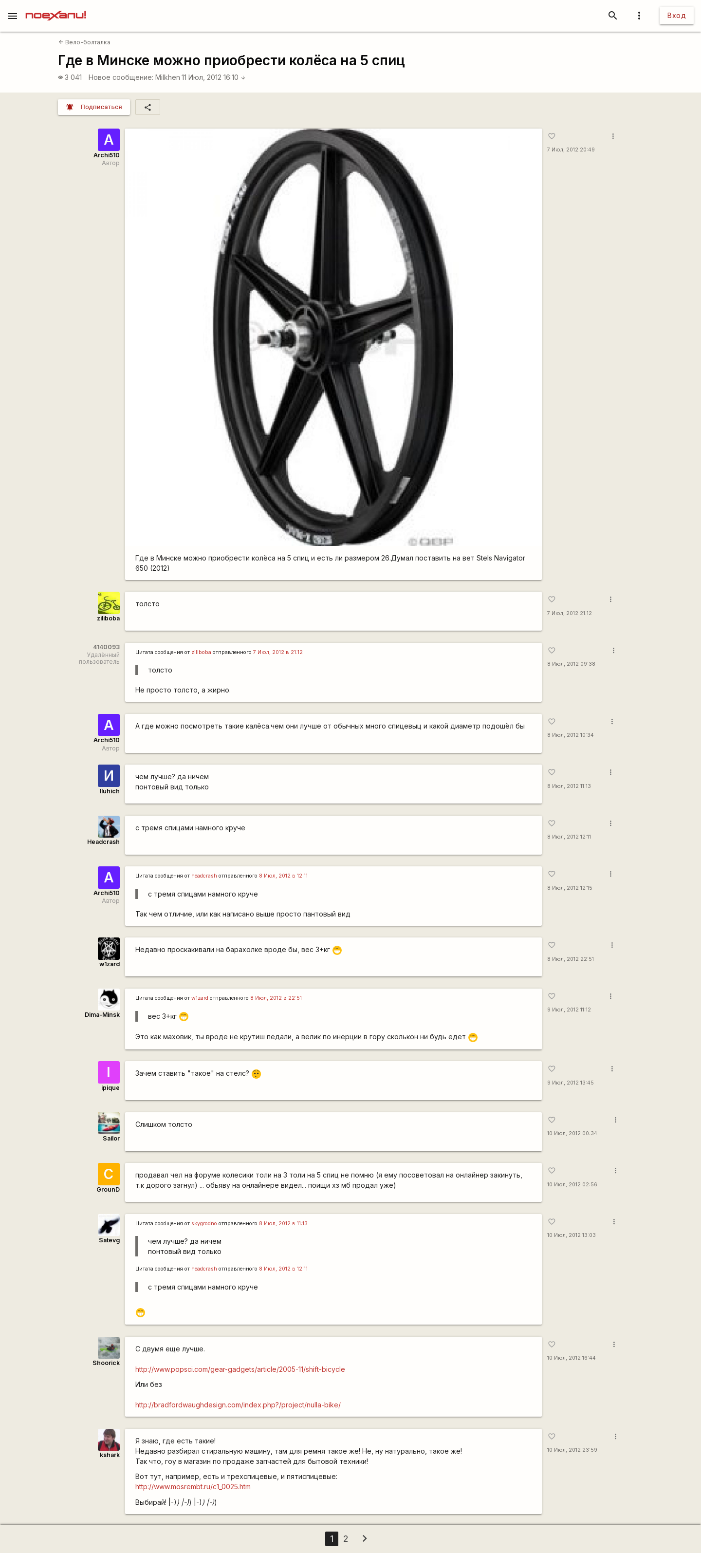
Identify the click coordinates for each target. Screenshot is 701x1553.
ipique (110, 1087)
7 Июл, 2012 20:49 (571, 150)
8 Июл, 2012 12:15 (569, 888)
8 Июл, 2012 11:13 (569, 786)
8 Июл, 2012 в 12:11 (283, 876)
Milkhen (167, 77)
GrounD (108, 1189)
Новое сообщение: (121, 77)
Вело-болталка (84, 42)
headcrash (204, 876)
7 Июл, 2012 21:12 (569, 613)
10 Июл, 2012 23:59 (572, 1450)
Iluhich (110, 791)
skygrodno (204, 1223)
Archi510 (106, 155)
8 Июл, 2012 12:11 (569, 837)
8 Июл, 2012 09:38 (571, 664)
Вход (676, 15)
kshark (110, 1455)
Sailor (111, 1138)
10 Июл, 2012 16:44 (571, 1358)
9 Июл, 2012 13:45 (570, 1083)
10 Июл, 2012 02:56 (572, 1184)
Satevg (109, 1240)
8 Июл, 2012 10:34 (570, 735)
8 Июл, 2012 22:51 (570, 959)
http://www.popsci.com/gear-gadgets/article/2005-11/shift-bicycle (240, 1369)
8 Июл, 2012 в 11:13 (283, 1223)
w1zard (109, 964)
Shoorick (106, 1362)
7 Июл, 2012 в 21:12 (278, 652)
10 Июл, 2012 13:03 (571, 1235)
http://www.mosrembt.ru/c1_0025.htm (193, 1486)
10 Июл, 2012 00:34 (572, 1133)
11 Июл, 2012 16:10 (214, 77)
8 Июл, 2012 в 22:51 (276, 998)
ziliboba (108, 618)
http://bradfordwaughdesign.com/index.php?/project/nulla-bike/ (238, 1405)
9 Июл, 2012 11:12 (569, 1010)
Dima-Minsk (102, 1014)
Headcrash (103, 841)
